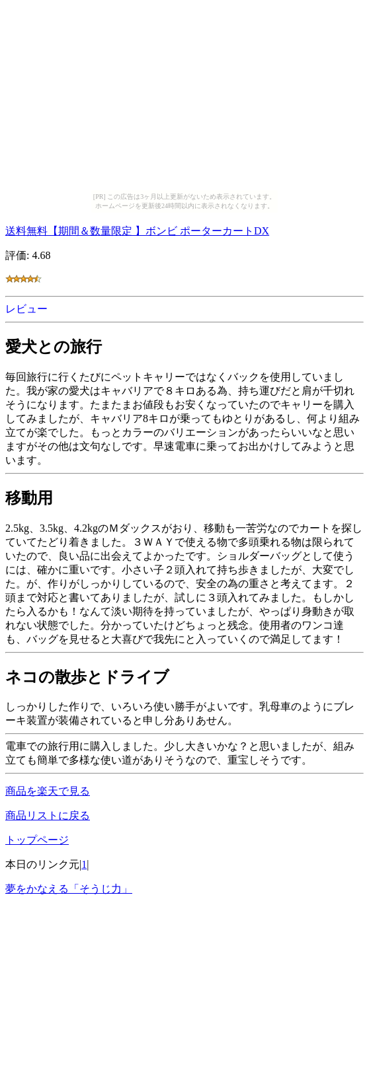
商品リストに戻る (47, 815)
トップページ (37, 840)
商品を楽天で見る (47, 791)
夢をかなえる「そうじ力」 (68, 888)
